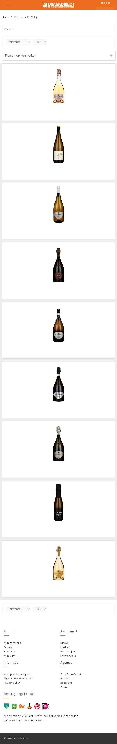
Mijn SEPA (9, 656)
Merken (65, 647)
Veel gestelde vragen (16, 674)
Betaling (65, 678)
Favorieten (10, 651)
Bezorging (66, 682)
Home (5, 17)
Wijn (17, 17)
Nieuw (64, 643)
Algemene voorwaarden (18, 678)
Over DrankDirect (70, 674)
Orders (8, 647)
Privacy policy (12, 682)
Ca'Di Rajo (32, 17)
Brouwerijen (67, 651)
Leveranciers (68, 656)
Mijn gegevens (12, 643)
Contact (64, 687)
